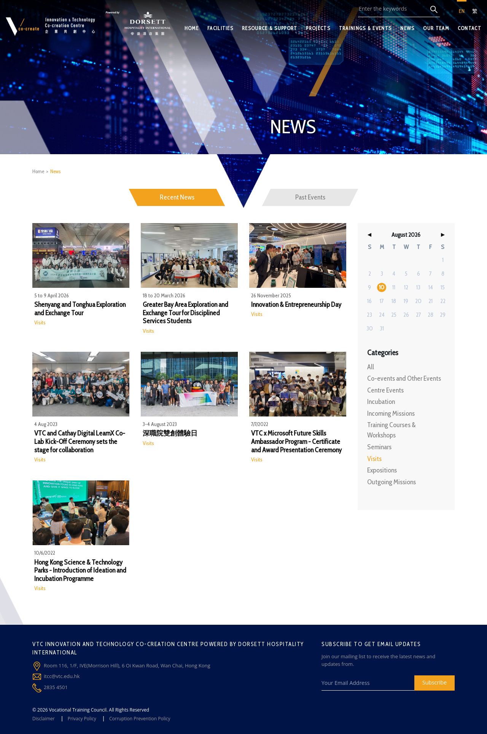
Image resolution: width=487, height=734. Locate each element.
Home (38, 171)
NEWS (407, 28)
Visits (40, 322)
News (55, 171)
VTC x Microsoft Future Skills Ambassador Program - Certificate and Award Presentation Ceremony (296, 441)
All (370, 367)
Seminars (379, 447)
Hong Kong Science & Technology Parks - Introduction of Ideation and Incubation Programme (80, 570)
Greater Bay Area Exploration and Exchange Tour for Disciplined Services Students (185, 313)
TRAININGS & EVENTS (365, 28)
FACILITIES (220, 28)
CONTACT (469, 28)
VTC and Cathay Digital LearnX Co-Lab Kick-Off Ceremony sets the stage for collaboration (79, 441)
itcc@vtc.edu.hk (62, 676)
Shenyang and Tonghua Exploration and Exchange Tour (80, 309)
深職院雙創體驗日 (170, 433)
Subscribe (434, 682)
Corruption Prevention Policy (139, 718)
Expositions (382, 470)
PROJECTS (318, 28)
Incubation (381, 401)
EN (462, 11)
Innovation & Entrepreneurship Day (296, 305)
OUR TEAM (436, 28)
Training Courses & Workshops (391, 430)
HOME (192, 28)
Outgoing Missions (391, 482)
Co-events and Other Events (404, 378)
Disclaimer (43, 718)
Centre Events (385, 390)
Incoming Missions (391, 413)
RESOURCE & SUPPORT (269, 28)
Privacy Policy (82, 718)
